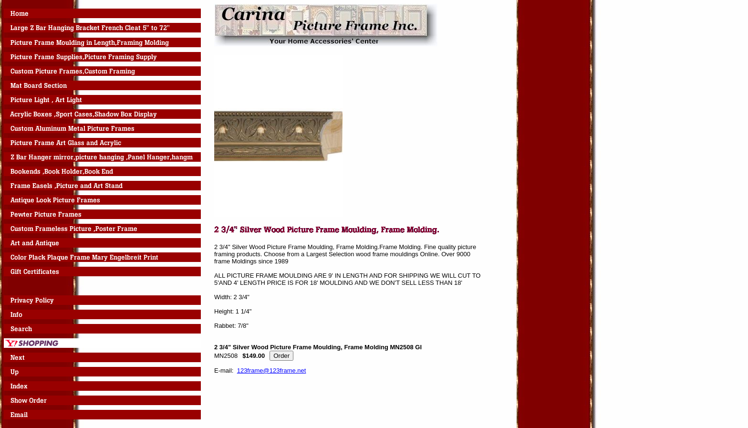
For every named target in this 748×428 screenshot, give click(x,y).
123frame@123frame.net (271, 370)
